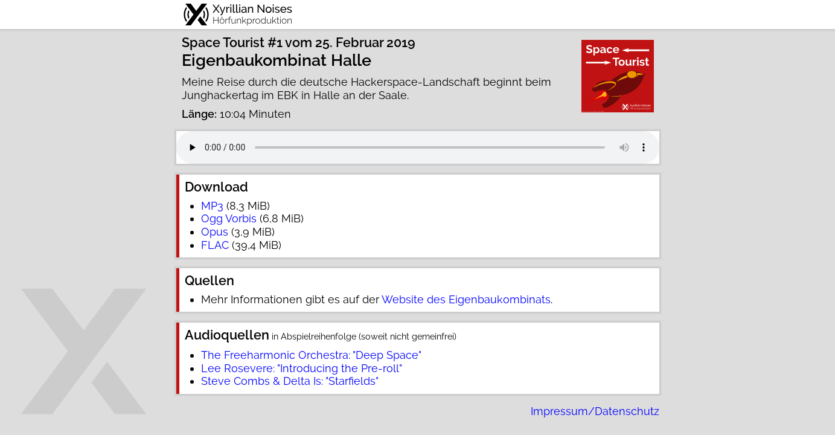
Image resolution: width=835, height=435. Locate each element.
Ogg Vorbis (229, 218)
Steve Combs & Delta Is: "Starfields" (290, 381)
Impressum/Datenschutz (595, 411)
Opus (214, 231)
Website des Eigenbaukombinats (466, 299)
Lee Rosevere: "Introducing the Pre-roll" (301, 368)
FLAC (215, 245)
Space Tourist (223, 42)
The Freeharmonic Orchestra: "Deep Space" (311, 355)
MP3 (212, 205)
